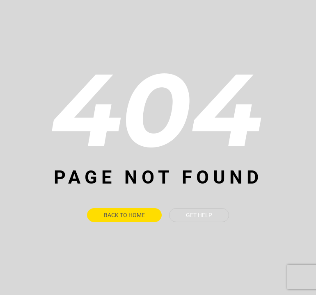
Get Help (199, 215)
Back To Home (124, 215)
